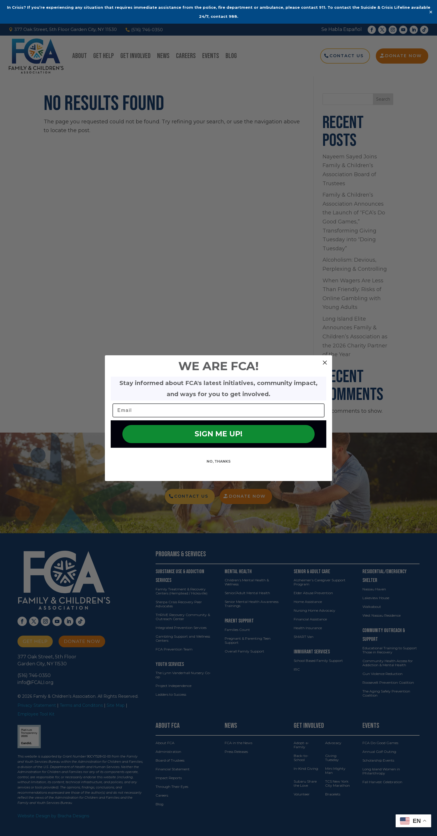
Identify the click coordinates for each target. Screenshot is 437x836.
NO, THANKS (218, 471)
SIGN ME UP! (218, 444)
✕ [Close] (431, 12)
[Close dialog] (324, 372)
